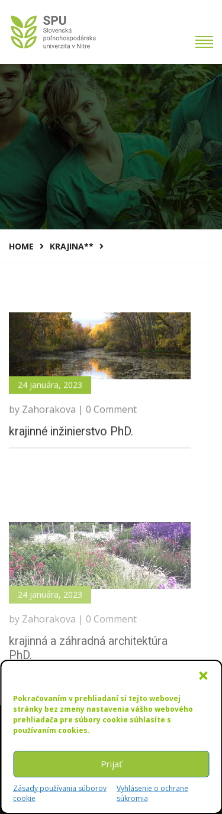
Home (21, 246)
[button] (203, 676)
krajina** (72, 246)
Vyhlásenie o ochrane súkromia (152, 793)
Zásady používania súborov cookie (60, 793)
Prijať (111, 764)
